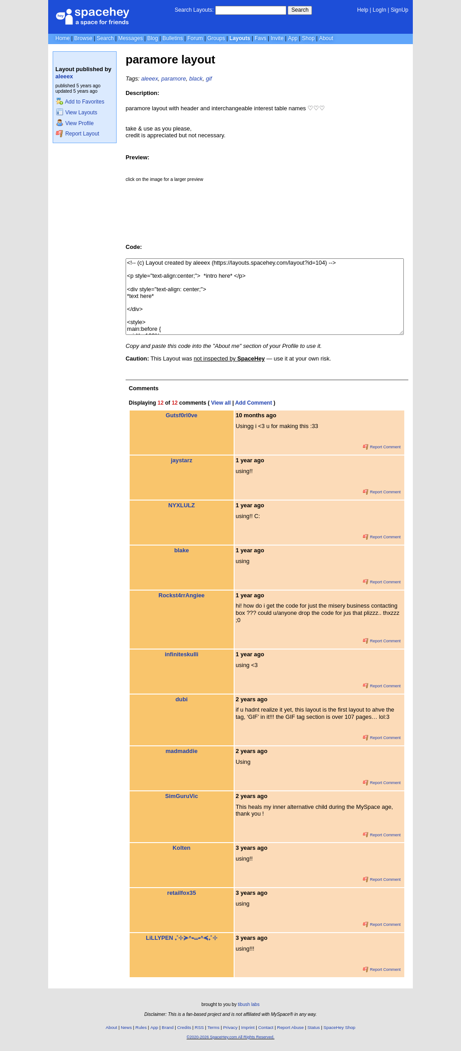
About (326, 38)
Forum (195, 38)
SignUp (399, 10)
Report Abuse (290, 1027)
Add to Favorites (80, 102)
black (196, 78)
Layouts (240, 38)
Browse (83, 38)
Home (62, 38)
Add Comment (253, 403)
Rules (141, 1027)
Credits (184, 1027)
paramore (173, 78)
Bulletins (173, 38)
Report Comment (382, 447)
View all (221, 403)
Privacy (230, 1027)
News (126, 1027)
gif (209, 78)
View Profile (75, 123)
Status (313, 1027)
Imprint (248, 1027)
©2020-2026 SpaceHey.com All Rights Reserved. (230, 1037)
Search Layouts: (194, 10)
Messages (130, 38)
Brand (167, 1027)
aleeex (64, 76)
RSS (199, 1027)
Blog (152, 38)
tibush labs (248, 1004)
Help (362, 10)
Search (299, 10)
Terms (214, 1027)
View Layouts (76, 112)
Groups (216, 38)
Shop (308, 38)
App (293, 38)
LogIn (379, 10)
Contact (266, 1027)
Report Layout (77, 134)
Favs (260, 38)
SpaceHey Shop (340, 1027)
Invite (277, 38)
